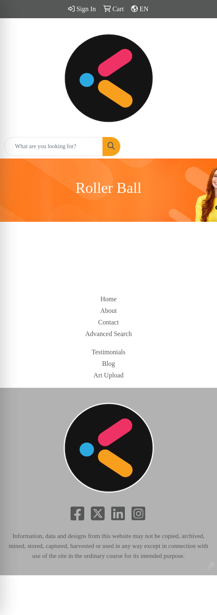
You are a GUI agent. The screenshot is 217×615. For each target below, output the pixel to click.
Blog (108, 363)
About (108, 310)
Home (108, 299)
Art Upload (108, 375)
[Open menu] (200, 146)
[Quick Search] (53, 146)
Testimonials (109, 352)
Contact (108, 322)
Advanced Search (108, 333)
